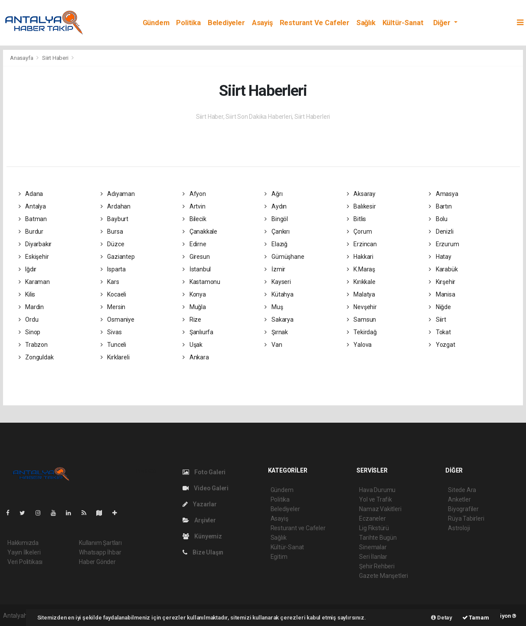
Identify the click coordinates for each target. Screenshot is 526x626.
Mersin (113, 306)
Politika (188, 23)
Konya (194, 294)
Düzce (112, 244)
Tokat (440, 332)
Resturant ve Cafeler (315, 23)
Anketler (459, 499)
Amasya (443, 193)
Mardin (31, 306)
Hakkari (360, 256)
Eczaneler (372, 518)
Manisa (442, 294)
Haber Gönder (97, 561)
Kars (110, 281)
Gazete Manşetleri (383, 575)
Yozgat (442, 344)
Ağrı (273, 193)
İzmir (275, 269)
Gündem (156, 23)
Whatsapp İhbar (100, 552)
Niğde (440, 306)
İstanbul (197, 269)
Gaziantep (118, 256)
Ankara (196, 357)
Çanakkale (200, 231)
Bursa (112, 231)
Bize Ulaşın (203, 552)
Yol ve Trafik (375, 499)
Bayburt (114, 218)
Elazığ (276, 244)
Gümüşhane (284, 256)
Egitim (279, 556)
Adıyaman (118, 193)
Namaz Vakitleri (380, 508)
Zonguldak (36, 357)
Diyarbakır (35, 244)
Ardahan (116, 206)
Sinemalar (372, 547)
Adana (31, 193)
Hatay (440, 256)
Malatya (361, 294)
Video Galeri (206, 488)
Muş (274, 306)
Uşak (193, 344)
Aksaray (361, 193)
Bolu (438, 218)
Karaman (34, 281)
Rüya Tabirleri (466, 518)
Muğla (194, 306)
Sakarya (279, 319)
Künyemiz (202, 536)
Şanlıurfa (198, 332)
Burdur (31, 231)
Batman (33, 218)
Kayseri (278, 281)
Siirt (437, 319)
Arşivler (199, 520)
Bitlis (356, 218)
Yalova (359, 344)
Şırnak (276, 332)
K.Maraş (361, 269)
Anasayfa (22, 58)
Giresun (196, 256)
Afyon (194, 193)
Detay (441, 617)
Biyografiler (463, 508)
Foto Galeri (204, 472)
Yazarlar (200, 504)
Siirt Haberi (55, 58)
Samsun (361, 319)
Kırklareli (115, 357)
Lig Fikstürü (374, 528)
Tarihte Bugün (378, 537)
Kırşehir (442, 281)
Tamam (475, 617)
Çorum (359, 231)
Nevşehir (362, 306)
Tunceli (113, 344)
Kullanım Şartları (100, 542)
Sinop (30, 332)
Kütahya (279, 294)
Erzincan (362, 244)
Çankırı (277, 231)
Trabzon (33, 344)
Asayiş (262, 23)
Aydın (276, 206)
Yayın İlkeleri (23, 552)
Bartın (440, 206)
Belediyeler (226, 23)
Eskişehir (34, 256)
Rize (192, 319)
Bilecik (194, 218)
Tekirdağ (362, 332)
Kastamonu (201, 281)
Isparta (113, 269)
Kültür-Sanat (403, 23)
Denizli (441, 231)
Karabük (443, 269)
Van (273, 344)
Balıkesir (361, 206)
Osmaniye (117, 319)
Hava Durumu (377, 489)
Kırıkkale (361, 281)
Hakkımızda (23, 542)
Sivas (111, 332)
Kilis (27, 294)
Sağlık (366, 23)
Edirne (194, 244)
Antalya (32, 206)
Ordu (29, 319)
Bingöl (276, 218)
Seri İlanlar (373, 556)
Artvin (194, 206)
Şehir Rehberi (377, 566)
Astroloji (459, 528)
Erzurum (444, 244)
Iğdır (28, 269)
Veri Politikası (24, 561)
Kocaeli (113, 294)
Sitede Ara (462, 489)
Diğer (442, 23)
